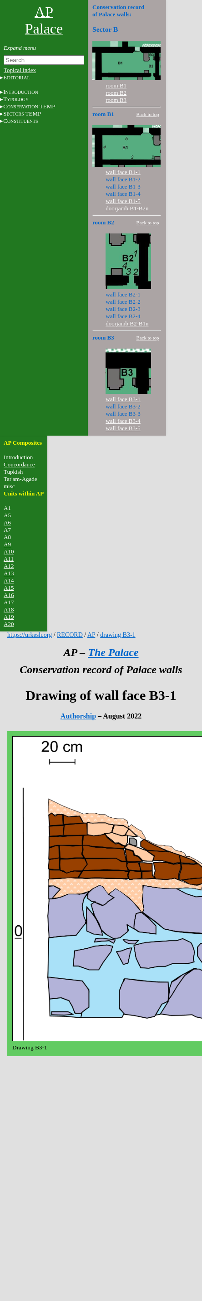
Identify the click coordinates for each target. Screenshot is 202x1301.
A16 (9, 595)
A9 (7, 544)
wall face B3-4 (123, 420)
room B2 (116, 92)
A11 (9, 558)
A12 (9, 566)
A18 (9, 609)
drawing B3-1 (117, 634)
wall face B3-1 (123, 399)
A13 (9, 573)
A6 (7, 522)
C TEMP (29, 106)
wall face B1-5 (123, 201)
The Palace (113, 652)
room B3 (116, 100)
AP (91, 634)
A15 (9, 587)
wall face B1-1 (123, 172)
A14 (9, 580)
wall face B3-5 (123, 428)
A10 (9, 551)
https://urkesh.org (29, 634)
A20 (9, 624)
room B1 (116, 85)
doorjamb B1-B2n (127, 208)
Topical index (20, 70)
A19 (9, 616)
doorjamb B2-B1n (127, 323)
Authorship (78, 716)
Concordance (19, 464)
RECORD (70, 634)
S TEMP (22, 113)
